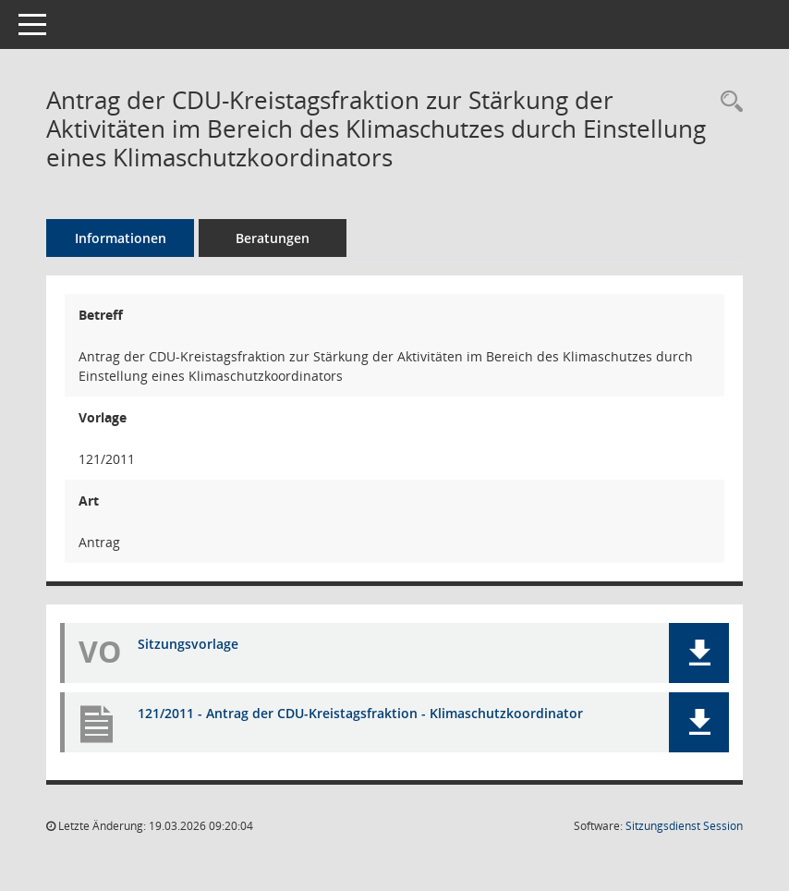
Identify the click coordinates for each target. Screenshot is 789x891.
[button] (699, 653)
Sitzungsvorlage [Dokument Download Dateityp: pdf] (188, 644)
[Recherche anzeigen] (727, 102)
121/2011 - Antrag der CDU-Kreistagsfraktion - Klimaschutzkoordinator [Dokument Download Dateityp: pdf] (360, 713)
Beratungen (273, 238)
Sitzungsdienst (684, 826)
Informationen (120, 238)
